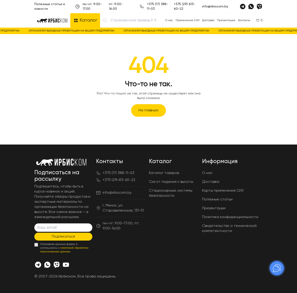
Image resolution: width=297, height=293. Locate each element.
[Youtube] (66, 264)
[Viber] (259, 6)
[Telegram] (242, 6)
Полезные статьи (217, 199)
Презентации (226, 20)
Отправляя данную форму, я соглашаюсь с (64, 248)
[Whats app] (47, 264)
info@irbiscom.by (215, 6)
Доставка (208, 20)
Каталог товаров (164, 173)
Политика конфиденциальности (230, 217)
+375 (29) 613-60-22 (184, 6)
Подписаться (63, 236)
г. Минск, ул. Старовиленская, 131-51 (123, 208)
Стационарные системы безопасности (170, 193)
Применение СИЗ (187, 20)
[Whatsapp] (251, 6)
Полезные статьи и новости (49, 6)
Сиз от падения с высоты (171, 182)
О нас (169, 20)
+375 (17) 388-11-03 (157, 6)
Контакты (244, 20)
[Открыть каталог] (85, 20)
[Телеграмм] (38, 264)
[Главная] (52, 20)
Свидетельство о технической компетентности (229, 228)
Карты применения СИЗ (223, 191)
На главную (148, 110)
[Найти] (105, 20)
